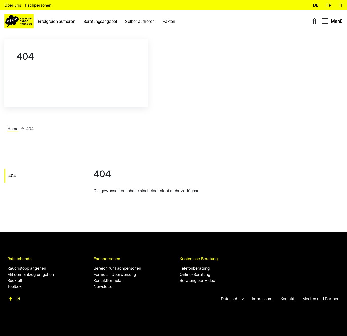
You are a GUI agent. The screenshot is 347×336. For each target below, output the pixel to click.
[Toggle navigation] (332, 21)
